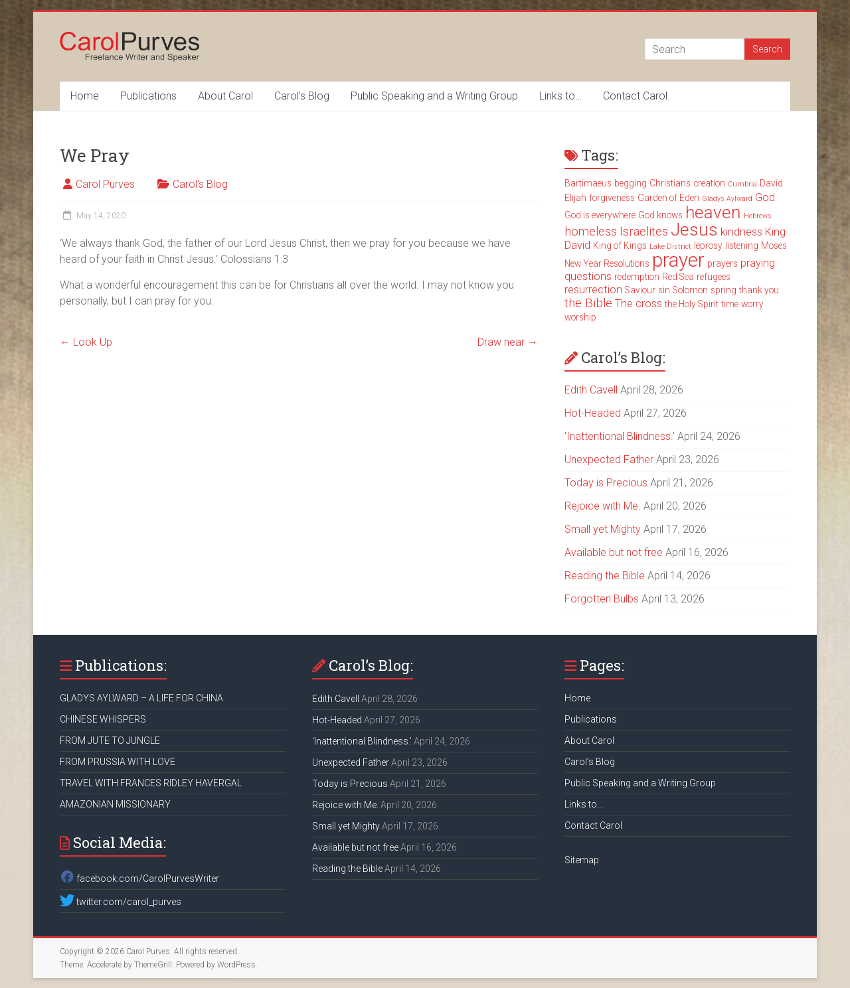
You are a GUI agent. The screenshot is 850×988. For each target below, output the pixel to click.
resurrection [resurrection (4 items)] (593, 289)
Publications (148, 96)
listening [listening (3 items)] (741, 245)
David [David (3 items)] (771, 183)
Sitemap (581, 860)
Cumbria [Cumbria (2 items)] (742, 184)
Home (84, 96)
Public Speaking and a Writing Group (434, 96)
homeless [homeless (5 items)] (590, 231)
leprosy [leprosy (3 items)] (708, 245)
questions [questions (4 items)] (588, 276)
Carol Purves (105, 184)
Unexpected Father (608, 459)
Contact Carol (635, 96)
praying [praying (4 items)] (757, 263)
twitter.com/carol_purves (120, 901)
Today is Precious (605, 482)
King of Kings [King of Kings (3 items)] (620, 245)
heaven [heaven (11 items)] (713, 212)
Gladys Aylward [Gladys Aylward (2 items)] (727, 198)
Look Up (86, 342)
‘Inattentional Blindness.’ (619, 436)
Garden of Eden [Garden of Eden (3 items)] (668, 197)
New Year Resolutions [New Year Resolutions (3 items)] (606, 263)
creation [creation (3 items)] (709, 183)
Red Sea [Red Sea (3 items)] (678, 276)
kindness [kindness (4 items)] (741, 232)
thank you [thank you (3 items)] (759, 290)
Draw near (507, 342)
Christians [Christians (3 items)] (670, 183)
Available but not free (613, 552)
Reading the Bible (604, 575)
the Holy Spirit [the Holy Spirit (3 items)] (692, 304)
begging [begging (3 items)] (630, 183)
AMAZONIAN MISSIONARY (115, 804)
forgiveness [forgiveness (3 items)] (612, 197)
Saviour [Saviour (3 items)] (640, 290)
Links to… (560, 96)
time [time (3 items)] (729, 304)
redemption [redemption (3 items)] (636, 276)
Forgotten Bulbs (601, 599)
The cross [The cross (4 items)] (638, 303)
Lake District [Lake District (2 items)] (670, 246)
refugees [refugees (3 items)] (713, 276)
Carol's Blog (200, 184)
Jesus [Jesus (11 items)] (694, 230)
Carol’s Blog (301, 96)
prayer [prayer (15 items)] (678, 260)
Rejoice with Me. (602, 506)
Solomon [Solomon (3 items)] (690, 290)
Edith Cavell (591, 390)
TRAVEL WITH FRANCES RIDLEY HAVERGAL (151, 783)
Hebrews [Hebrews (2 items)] (758, 216)
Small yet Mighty (602, 529)
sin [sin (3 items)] (664, 290)
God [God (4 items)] (765, 197)
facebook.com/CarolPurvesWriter (139, 878)
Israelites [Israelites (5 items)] (644, 231)
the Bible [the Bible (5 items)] (588, 303)
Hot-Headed (592, 413)
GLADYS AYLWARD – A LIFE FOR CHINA (141, 698)
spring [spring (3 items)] (723, 290)
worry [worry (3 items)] (752, 304)
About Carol (225, 96)
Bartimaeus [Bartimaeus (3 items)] (588, 183)
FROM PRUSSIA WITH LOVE (117, 761)
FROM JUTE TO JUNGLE (110, 740)
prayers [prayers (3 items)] (722, 263)
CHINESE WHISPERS (103, 719)
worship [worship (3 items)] (580, 317)
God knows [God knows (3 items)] (660, 215)
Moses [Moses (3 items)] (774, 245)
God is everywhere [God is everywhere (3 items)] (600, 215)
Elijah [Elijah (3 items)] (575, 197)
